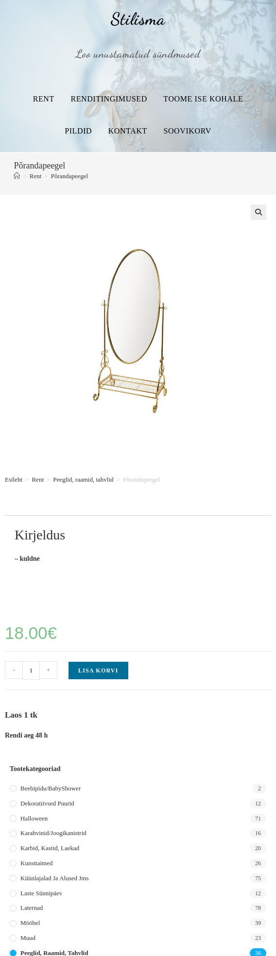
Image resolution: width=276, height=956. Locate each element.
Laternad (31, 907)
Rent (43, 99)
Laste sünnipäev (41, 893)
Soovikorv (187, 131)
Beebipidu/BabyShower (50, 788)
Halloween (34, 818)
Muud (27, 937)
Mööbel (30, 922)
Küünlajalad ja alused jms (54, 878)
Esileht (13, 479)
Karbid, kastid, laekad (49, 848)
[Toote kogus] (31, 670)
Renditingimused (108, 99)
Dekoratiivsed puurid (47, 803)
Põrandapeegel (69, 176)
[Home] (17, 176)
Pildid (78, 131)
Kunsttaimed (36, 863)
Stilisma (138, 19)
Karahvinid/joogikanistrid (53, 833)
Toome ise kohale (203, 99)
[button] (258, 212)
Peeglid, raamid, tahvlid (83, 479)
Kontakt (127, 131)
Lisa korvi (98, 670)
